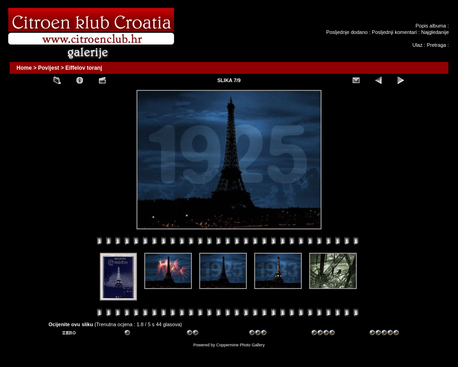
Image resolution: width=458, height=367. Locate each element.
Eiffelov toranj (83, 68)
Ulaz (417, 45)
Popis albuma (430, 25)
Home (24, 68)
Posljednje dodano (347, 32)
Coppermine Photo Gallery (240, 345)
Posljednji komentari (394, 32)
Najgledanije (435, 32)
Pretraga (436, 45)
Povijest (48, 68)
